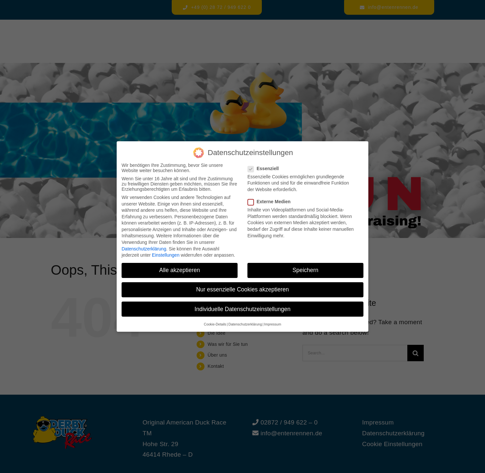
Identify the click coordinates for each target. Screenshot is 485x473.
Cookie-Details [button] (215, 324)
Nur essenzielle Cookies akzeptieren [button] (242, 289)
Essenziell (265, 168)
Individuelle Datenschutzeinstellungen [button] (243, 309)
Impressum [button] (272, 324)
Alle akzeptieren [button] (179, 270)
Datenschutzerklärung (144, 248)
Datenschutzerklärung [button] (245, 324)
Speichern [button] (306, 270)
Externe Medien (271, 201)
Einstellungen (166, 255)
